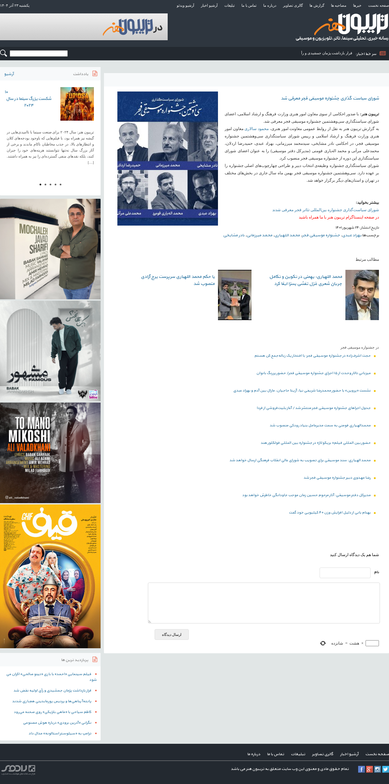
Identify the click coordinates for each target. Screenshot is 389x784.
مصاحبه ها (339, 5)
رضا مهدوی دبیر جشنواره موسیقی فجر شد (339, 478)
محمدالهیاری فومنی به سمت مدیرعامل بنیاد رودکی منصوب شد (323, 425)
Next (92, 128)
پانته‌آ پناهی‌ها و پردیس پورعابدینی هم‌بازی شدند (51, 701)
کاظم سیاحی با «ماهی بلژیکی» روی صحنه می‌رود (52, 712)
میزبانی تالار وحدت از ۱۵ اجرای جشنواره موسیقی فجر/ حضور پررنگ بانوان (316, 373)
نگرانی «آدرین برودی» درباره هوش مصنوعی (57, 723)
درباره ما (269, 5)
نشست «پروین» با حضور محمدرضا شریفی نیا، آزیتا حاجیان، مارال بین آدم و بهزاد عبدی (304, 391)
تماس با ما (249, 5)
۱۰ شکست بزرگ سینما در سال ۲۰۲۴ (27, 99)
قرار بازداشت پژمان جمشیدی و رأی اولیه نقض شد (52, 690)
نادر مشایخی (233, 235)
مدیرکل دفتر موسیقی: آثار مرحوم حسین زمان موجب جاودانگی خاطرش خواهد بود (309, 495)
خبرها (357, 5)
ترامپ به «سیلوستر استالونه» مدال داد (60, 733)
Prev (8, 128)
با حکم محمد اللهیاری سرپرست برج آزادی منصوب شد (178, 280)
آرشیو (9, 74)
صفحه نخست (378, 5)
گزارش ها (317, 5)
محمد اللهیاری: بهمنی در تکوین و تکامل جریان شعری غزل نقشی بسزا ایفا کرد (305, 280)
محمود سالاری (256, 128)
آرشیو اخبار (209, 5)
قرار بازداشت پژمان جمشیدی (330, 53)
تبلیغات (229, 5)
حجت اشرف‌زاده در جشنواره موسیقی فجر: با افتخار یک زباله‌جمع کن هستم (315, 356)
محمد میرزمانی (259, 235)
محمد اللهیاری (287, 235)
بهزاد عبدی (351, 235)
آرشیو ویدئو (185, 5)
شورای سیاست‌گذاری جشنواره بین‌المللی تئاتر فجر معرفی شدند (325, 209)
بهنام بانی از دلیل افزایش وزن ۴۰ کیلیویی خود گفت (332, 513)
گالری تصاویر (293, 5)
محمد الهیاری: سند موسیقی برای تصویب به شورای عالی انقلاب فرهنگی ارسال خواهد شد (302, 460)
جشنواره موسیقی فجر (321, 235)
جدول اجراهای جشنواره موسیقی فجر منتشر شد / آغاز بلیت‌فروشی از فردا (316, 408)
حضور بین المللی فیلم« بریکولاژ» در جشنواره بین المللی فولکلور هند (318, 443)
